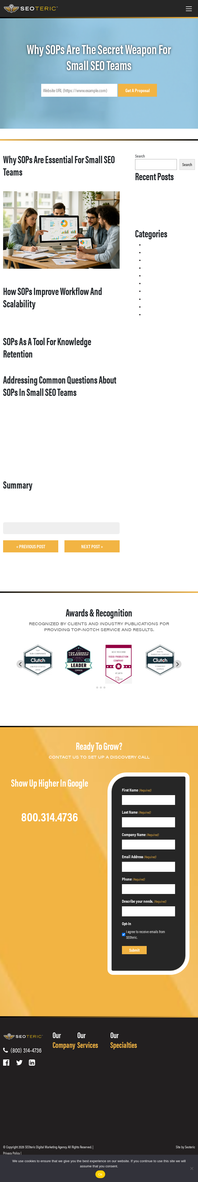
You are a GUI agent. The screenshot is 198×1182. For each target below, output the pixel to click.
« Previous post (30, 546)
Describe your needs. (144, 901)
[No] (191, 1168)
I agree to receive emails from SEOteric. (145, 934)
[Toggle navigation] (189, 8)
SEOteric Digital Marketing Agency (46, 1146)
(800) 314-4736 (25, 1050)
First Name (137, 790)
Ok (100, 1174)
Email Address (139, 856)
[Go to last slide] (20, 664)
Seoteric (190, 1146)
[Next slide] (177, 664)
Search (140, 156)
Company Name (140, 834)
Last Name (136, 812)
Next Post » (92, 546)
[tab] (93, 687)
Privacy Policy (11, 1152)
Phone (133, 879)
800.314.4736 (49, 816)
